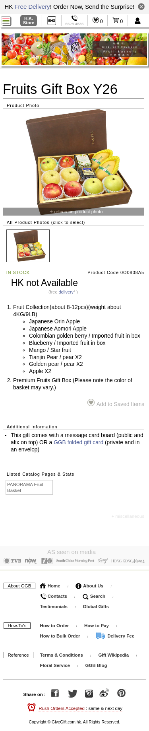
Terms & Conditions (61, 653)
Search (94, 594)
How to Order (54, 623)
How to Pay (97, 623)
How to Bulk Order (60, 634)
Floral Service (55, 663)
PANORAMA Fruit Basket (25, 487)
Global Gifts (96, 604)
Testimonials (54, 604)
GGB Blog (96, 663)
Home (50, 583)
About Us (89, 583)
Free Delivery (32, 6)
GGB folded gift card (78, 442)
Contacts (53, 594)
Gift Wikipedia (114, 653)
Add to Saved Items (115, 403)
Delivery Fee (114, 634)
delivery (66, 292)
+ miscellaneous (127, 516)
